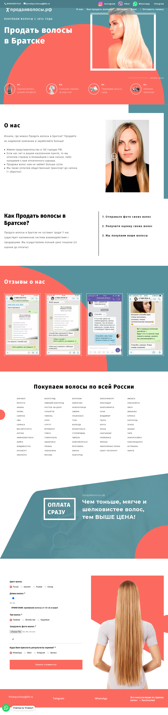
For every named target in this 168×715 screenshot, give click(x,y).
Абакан (131, 429)
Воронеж (77, 399)
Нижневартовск (25, 438)
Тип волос (16, 614)
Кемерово (77, 403)
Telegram (39, 653)
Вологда (76, 425)
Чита (129, 433)
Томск (47, 433)
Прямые (15, 620)
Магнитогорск (24, 429)
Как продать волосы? (100, 9)
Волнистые (28, 620)
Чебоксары (50, 451)
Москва (48, 455)
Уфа (19, 420)
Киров (75, 451)
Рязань (48, 446)
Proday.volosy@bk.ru (21, 696)
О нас (79, 9)
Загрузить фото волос (23, 626)
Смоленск (22, 455)
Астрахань (132, 446)
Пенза (103, 429)
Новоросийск (134, 438)
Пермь (20, 412)
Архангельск (78, 429)
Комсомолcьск (80, 442)
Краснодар (105, 403)
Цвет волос (16, 581)
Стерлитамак (78, 433)
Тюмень (48, 416)
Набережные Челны (110, 446)
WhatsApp (16, 653)
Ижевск (131, 399)
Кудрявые (43, 620)
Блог (134, 9)
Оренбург (22, 451)
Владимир (105, 416)
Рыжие (37, 587)
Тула (74, 420)
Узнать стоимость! (46, 664)
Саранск (21, 425)
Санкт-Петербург (109, 451)
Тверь (103, 420)
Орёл (47, 420)
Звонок (52, 653)
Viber (28, 653)
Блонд (48, 587)
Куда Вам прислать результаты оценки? (33, 647)
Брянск (131, 416)
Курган (20, 433)
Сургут (47, 425)
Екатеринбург (107, 399)
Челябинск (105, 438)
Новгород (77, 455)
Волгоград (50, 399)
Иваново (132, 412)
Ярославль (78, 446)
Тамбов (76, 438)
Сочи (102, 412)
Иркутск (21, 403)
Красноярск (133, 403)
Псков (130, 425)
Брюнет (25, 587)
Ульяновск (78, 416)
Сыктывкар (106, 433)
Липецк (104, 442)
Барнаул (21, 399)
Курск (103, 425)
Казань (20, 407)
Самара (75, 412)
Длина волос (17, 593)
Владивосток (24, 446)
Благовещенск (135, 442)
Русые (14, 587)
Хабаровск (50, 442)
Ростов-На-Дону (53, 407)
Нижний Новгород (54, 403)
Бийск (20, 442)
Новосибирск (107, 407)
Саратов (21, 416)
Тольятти (49, 412)
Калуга (130, 451)
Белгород (132, 420)
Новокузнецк (79, 407)
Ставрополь (50, 438)
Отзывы (122, 9)
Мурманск (49, 429)
